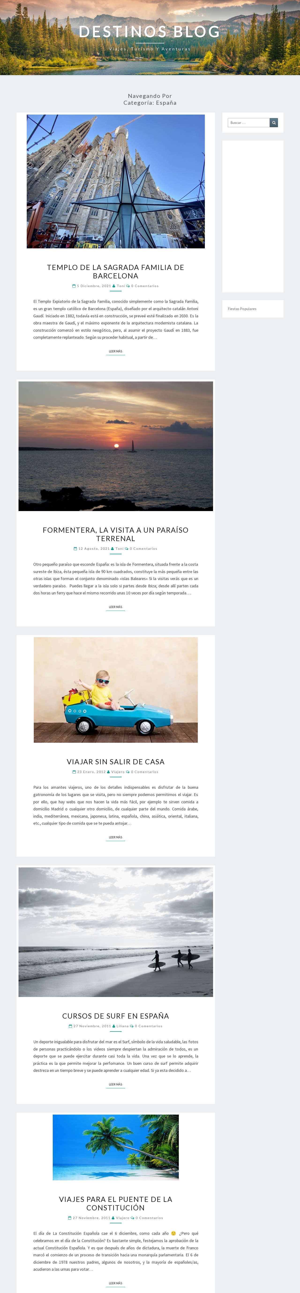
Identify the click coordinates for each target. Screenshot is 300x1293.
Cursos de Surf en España (115, 1016)
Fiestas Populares (242, 308)
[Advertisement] (253, 216)
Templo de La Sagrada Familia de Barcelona (115, 271)
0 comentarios (145, 286)
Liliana (123, 1026)
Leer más (117, 351)
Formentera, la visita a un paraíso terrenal (116, 534)
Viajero (118, 772)
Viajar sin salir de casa (116, 761)
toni (121, 286)
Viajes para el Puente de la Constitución (115, 1203)
